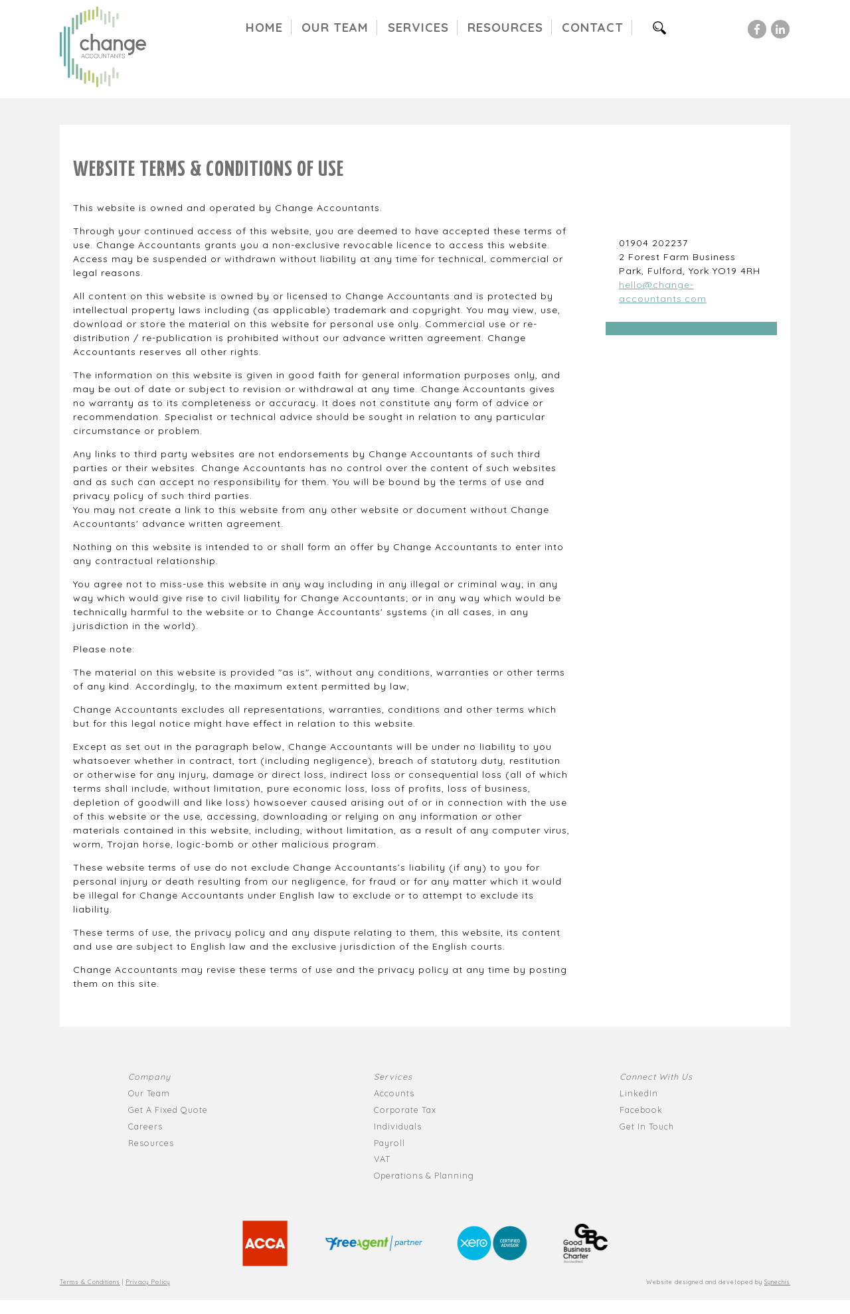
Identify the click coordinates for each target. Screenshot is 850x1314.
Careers (145, 1126)
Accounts (394, 1093)
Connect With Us (656, 1076)
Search (665, 27)
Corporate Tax (405, 1109)
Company (149, 1076)
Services (418, 27)
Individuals (398, 1126)
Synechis (777, 1281)
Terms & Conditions (90, 1281)
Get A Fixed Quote (168, 1109)
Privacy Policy (148, 1281)
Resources (505, 27)
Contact (593, 27)
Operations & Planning (424, 1175)
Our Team (335, 27)
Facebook (641, 1109)
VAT (382, 1158)
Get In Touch (647, 1126)
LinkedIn (639, 1093)
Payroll (389, 1142)
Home (264, 27)
